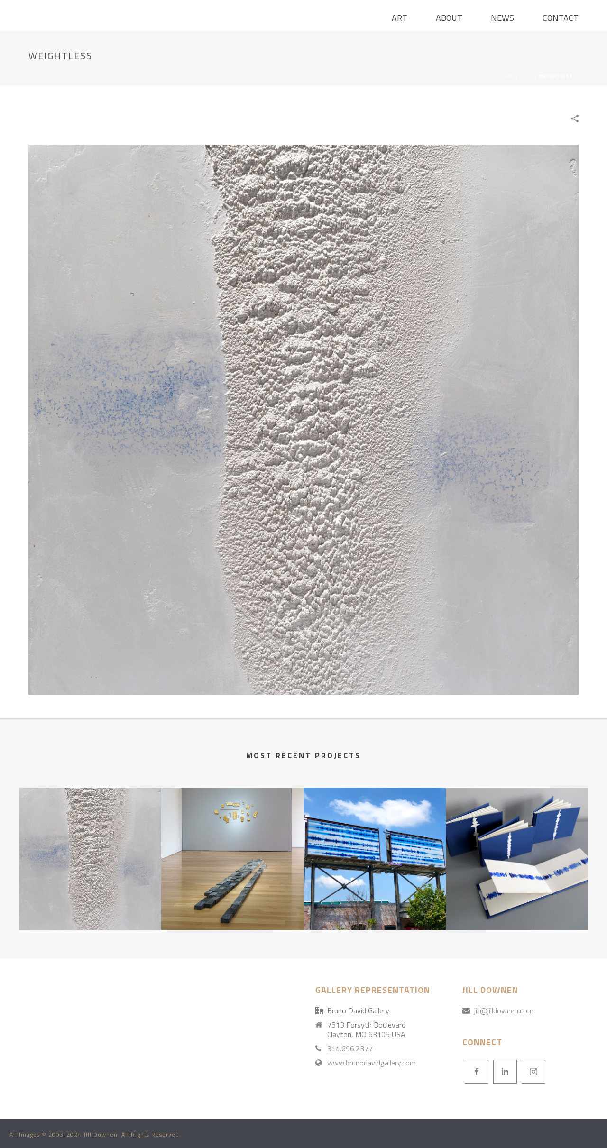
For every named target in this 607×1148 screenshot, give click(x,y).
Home (506, 76)
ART (399, 17)
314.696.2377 (350, 1048)
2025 (526, 76)
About (449, 17)
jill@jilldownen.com (503, 1010)
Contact (561, 17)
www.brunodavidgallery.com (371, 1062)
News (502, 17)
